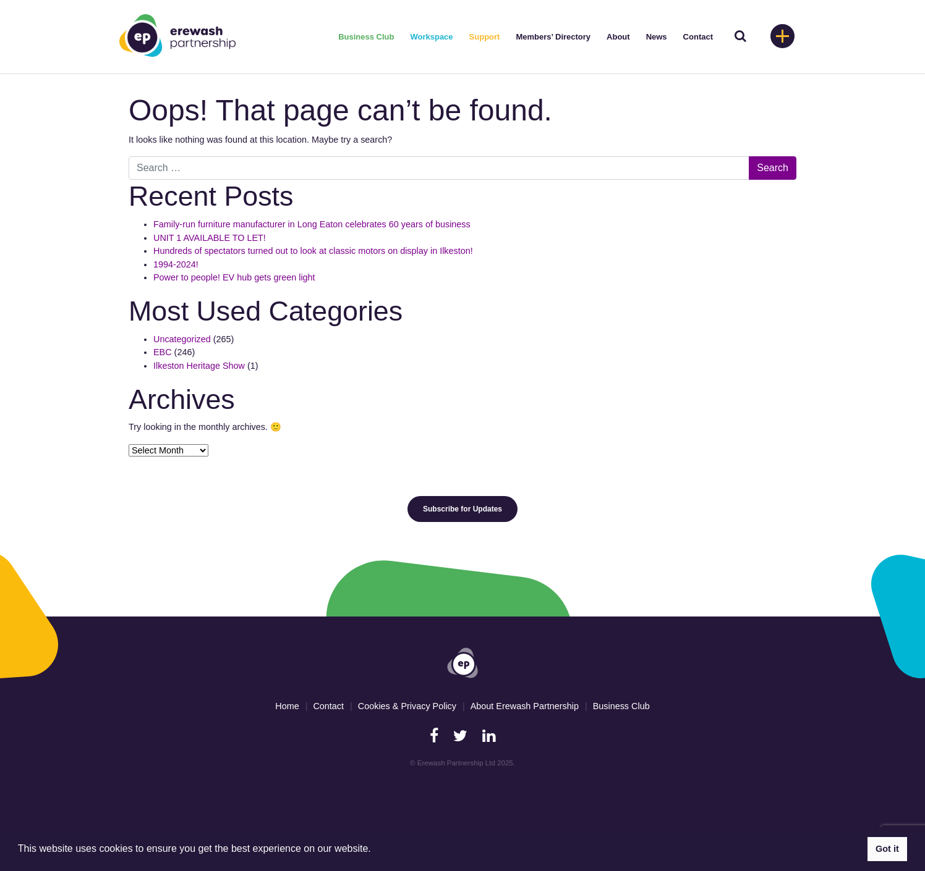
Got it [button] (887, 849)
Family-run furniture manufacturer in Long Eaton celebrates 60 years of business (312, 224)
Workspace (431, 36)
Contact (698, 36)
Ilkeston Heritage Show (199, 366)
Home (287, 706)
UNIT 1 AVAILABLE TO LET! (209, 238)
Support (484, 36)
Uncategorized (182, 339)
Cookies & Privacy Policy (407, 706)
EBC (162, 352)
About (618, 36)
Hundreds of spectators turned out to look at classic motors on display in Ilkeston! (313, 251)
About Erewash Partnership (525, 706)
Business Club (366, 36)
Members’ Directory (553, 36)
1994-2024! (175, 264)
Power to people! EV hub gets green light (235, 277)
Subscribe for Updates (462, 509)
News (656, 36)
